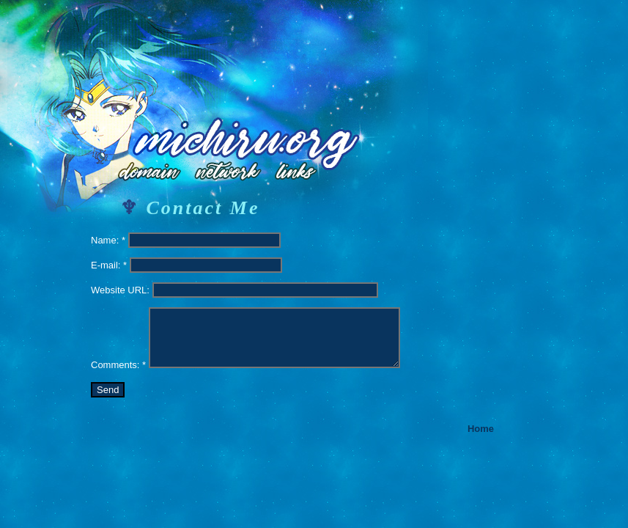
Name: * (108, 240)
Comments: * (118, 364)
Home (481, 428)
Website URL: (120, 290)
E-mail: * (109, 265)
